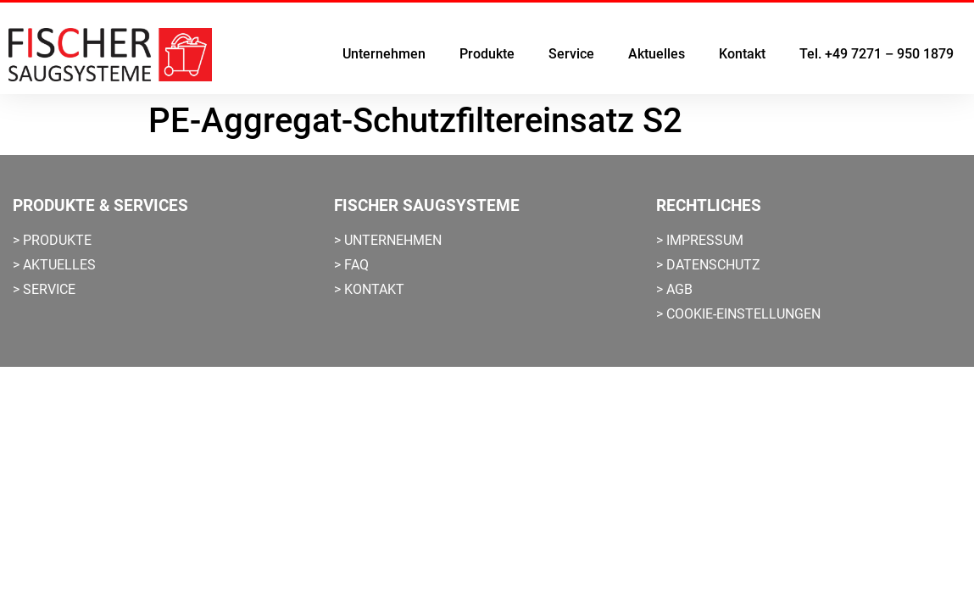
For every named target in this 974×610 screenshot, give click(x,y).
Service (571, 54)
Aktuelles (656, 54)
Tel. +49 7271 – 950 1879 (876, 54)
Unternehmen (384, 54)
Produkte (487, 54)
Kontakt (742, 54)
